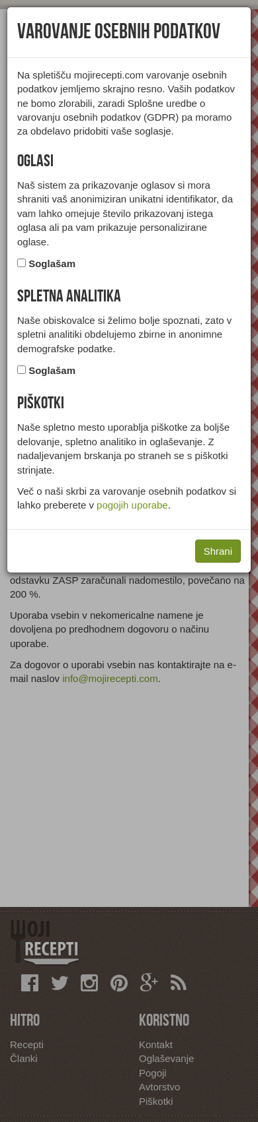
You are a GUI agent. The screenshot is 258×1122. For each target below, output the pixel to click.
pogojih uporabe (132, 505)
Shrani (218, 551)
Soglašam (51, 263)
